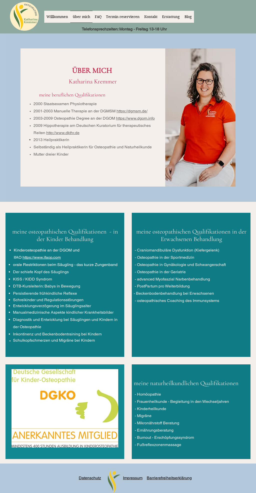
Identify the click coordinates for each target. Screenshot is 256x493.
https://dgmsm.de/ (132, 111)
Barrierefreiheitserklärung (169, 478)
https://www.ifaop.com (41, 257)
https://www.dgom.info (135, 118)
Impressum (132, 478)
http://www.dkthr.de (63, 132)
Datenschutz (90, 478)
